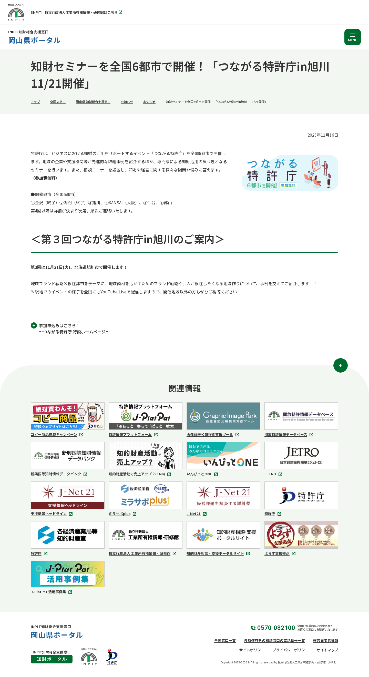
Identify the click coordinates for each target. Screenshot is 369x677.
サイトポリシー (251, 649)
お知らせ (127, 101)
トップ (35, 101)
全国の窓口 (58, 101)
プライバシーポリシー (291, 649)
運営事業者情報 (325, 640)
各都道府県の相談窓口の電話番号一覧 (274, 640)
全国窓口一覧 (225, 640)
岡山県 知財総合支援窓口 (93, 101)
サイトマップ (327, 649)
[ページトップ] (340, 365)
